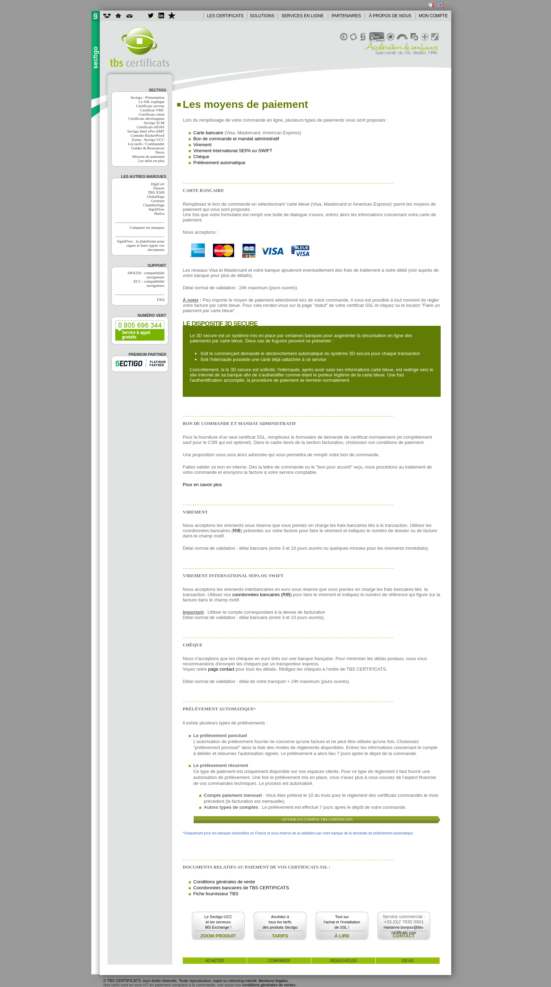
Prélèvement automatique (219, 162)
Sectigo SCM (154, 123)
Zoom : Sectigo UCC (148, 139)
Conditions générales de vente (224, 881)
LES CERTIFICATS (225, 15)
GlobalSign (155, 196)
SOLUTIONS (262, 15)
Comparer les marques (147, 227)
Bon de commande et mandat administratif (236, 138)
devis (408, 961)
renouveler (343, 961)
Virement (202, 144)
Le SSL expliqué (151, 101)
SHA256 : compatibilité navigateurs (146, 275)
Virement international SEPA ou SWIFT (232, 150)
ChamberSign (154, 205)
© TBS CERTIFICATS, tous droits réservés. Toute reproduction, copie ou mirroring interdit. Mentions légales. (196, 981)
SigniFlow (156, 209)
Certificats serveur (150, 106)
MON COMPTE (433, 15)
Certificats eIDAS (150, 127)
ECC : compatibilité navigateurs (149, 283)
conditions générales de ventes (269, 985)
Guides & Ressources (147, 148)
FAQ (160, 299)
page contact (221, 669)
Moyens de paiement (148, 156)
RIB (237, 530)
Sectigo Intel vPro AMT (145, 131)
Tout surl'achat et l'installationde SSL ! (342, 922)
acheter (215, 961)
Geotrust (157, 201)
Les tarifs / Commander (146, 144)
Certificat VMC (152, 110)
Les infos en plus (151, 161)
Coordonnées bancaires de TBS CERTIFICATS (241, 887)
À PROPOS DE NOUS (390, 15)
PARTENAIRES (346, 15)
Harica (159, 213)
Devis (159, 152)
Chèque (201, 156)
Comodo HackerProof (147, 135)
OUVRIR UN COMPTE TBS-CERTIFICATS (316, 819)
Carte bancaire (208, 132)
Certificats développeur (146, 118)
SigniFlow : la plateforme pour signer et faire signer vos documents (140, 245)
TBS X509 (156, 192)
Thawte (158, 188)
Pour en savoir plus (202, 484)
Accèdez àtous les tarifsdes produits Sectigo (280, 922)
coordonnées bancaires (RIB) (262, 594)
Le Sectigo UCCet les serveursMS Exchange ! (218, 922)
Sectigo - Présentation (147, 97)
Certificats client (151, 114)
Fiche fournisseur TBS (215, 893)
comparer (279, 961)
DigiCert (158, 184)
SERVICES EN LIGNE (302, 15)
